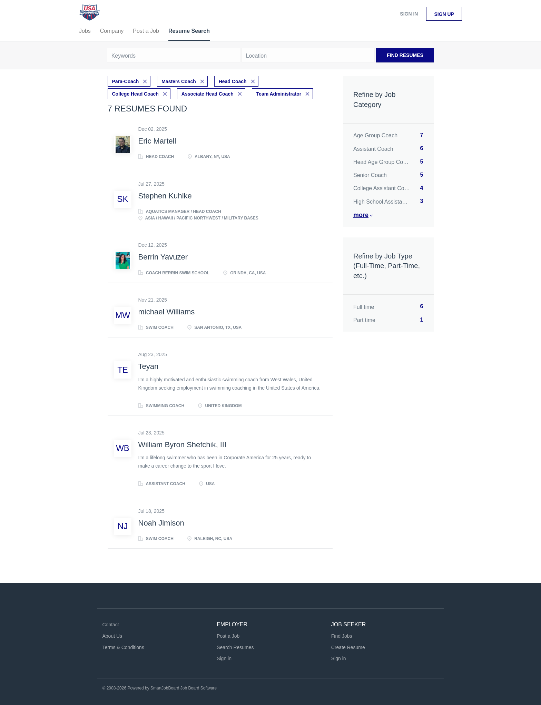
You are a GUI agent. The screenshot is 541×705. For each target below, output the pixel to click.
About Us (112, 636)
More (360, 215)
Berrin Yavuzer (163, 257)
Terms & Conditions (123, 647)
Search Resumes (235, 647)
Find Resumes (405, 55)
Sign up (444, 14)
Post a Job (228, 636)
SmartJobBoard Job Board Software (183, 688)
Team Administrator (279, 94)
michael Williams (166, 311)
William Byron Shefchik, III (182, 444)
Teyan (148, 366)
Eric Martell (157, 141)
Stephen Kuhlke (165, 196)
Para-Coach (125, 81)
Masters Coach (178, 81)
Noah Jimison (161, 523)
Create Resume (348, 647)
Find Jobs (341, 636)
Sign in (409, 14)
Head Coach (233, 81)
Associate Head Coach (207, 94)
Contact (110, 624)
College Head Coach (135, 94)
